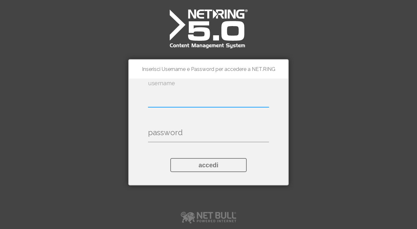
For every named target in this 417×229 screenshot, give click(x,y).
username (161, 83)
